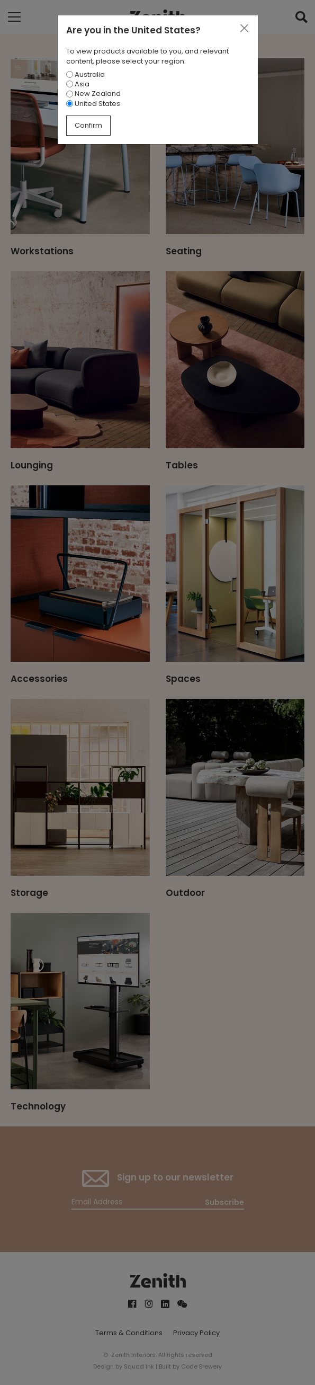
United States (93, 103)
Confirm (88, 125)
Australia (85, 74)
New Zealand (93, 93)
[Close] (244, 28)
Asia (77, 84)
